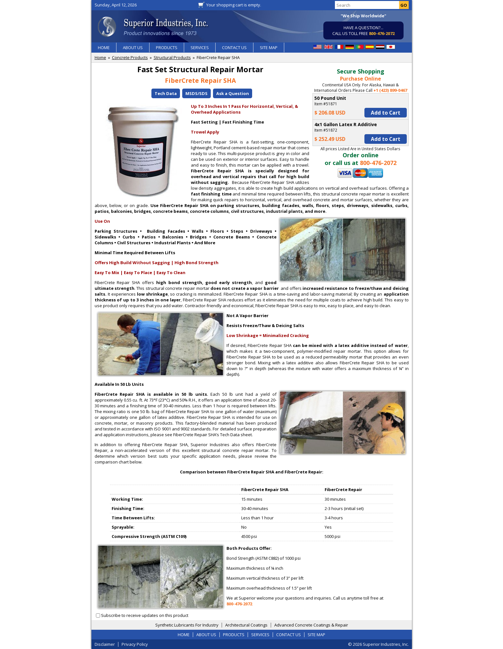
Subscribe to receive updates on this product (144, 615)
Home (100, 57)
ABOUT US (133, 47)
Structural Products (172, 57)
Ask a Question (232, 93)
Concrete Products (130, 57)
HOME (104, 47)
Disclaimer (105, 644)
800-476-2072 (382, 33)
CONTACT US (234, 47)
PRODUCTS (166, 47)
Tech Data (166, 93)
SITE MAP (268, 47)
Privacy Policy (135, 644)
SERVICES (200, 47)
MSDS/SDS (196, 93)
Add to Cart (385, 112)
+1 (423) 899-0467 (390, 90)
